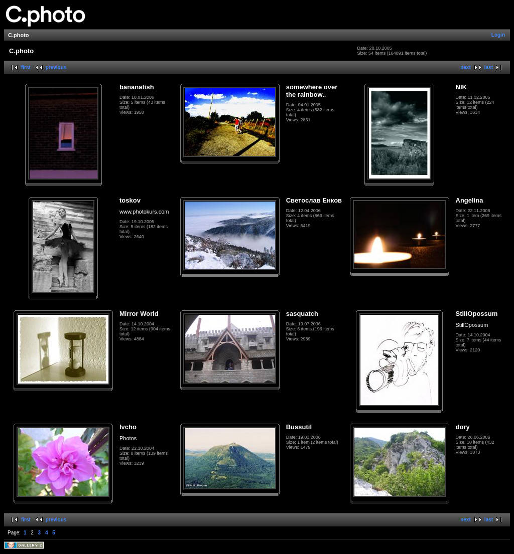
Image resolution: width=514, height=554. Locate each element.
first (26, 67)
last (488, 67)
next (465, 67)
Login (498, 35)
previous (56, 67)
